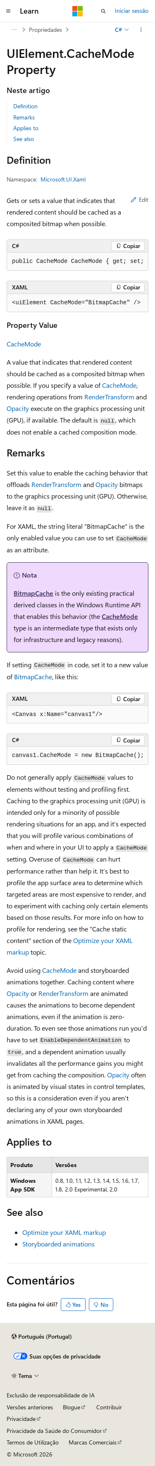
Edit (139, 199)
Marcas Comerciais (93, 1442)
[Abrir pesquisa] (103, 11)
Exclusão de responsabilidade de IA (51, 1395)
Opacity (18, 408)
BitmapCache (33, 593)
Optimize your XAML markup (64, 1232)
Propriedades (45, 29)
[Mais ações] (141, 29)
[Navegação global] (8, 11)
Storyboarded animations (58, 1243)
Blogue (71, 1407)
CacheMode (24, 343)
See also (23, 139)
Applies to (25, 128)
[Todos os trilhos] (14, 29)
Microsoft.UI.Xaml (63, 179)
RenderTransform (109, 396)
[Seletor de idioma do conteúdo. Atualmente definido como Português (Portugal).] (42, 1336)
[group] (77, 262)
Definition (25, 106)
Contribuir (109, 1407)
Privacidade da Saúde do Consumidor (54, 1431)
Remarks (24, 117)
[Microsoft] (77, 11)
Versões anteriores (30, 1407)
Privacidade (21, 1419)
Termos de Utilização (33, 1442)
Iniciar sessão (131, 10)
